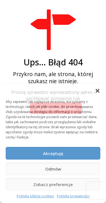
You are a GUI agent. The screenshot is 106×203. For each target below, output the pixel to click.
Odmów (53, 169)
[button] (97, 91)
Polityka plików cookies (35, 196)
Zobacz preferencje (53, 184)
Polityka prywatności (73, 196)
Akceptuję (53, 153)
